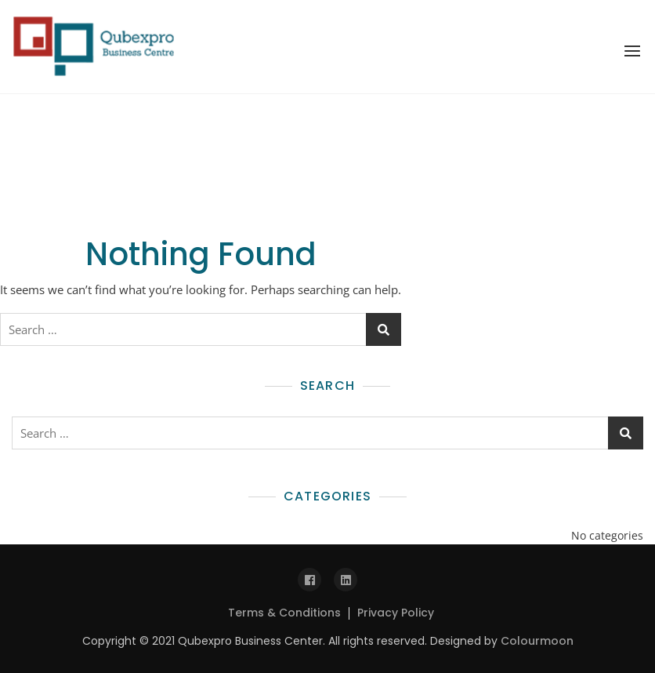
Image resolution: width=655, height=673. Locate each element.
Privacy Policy (395, 612)
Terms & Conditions (284, 612)
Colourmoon (537, 641)
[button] (632, 50)
